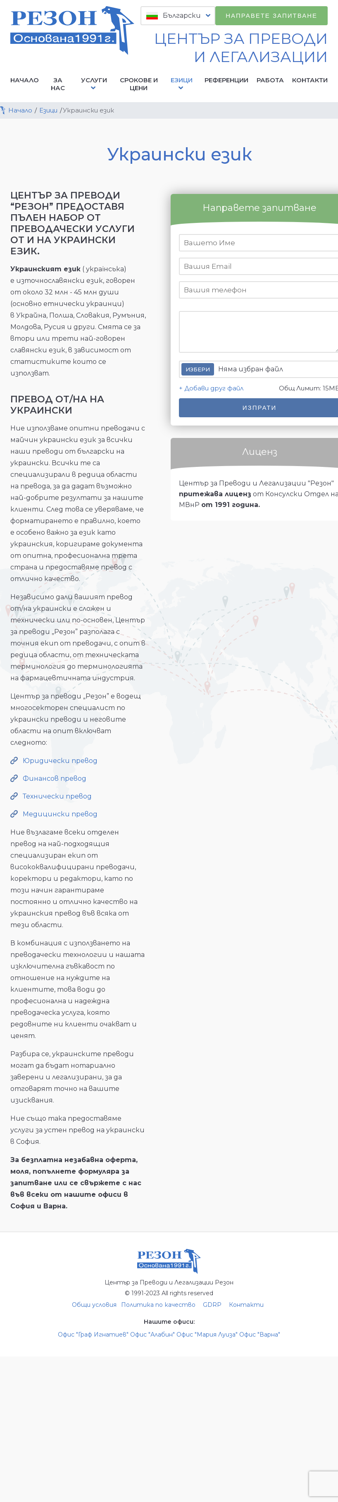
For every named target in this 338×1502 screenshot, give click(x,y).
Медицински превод (60, 814)
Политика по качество (158, 1304)
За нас (58, 84)
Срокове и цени (139, 84)
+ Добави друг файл (211, 388)
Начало (24, 80)
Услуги (94, 83)
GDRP (212, 1304)
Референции (226, 80)
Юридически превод (60, 761)
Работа (270, 80)
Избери (198, 369)
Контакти (310, 80)
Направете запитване (271, 15)
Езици (182, 83)
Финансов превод (54, 778)
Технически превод (57, 796)
